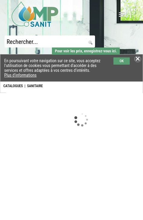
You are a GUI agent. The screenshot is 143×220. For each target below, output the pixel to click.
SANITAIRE (35, 86)
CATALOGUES (13, 86)
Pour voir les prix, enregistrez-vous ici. (86, 51)
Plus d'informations (20, 75)
